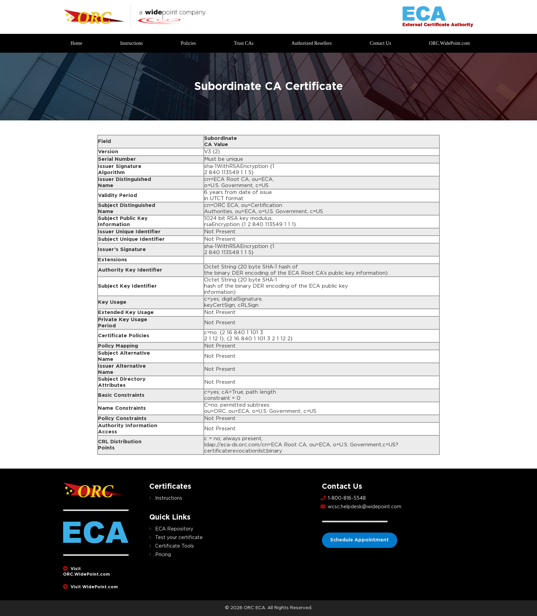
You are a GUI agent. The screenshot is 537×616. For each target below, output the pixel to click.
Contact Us (380, 43)
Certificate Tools (174, 546)
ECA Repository (174, 529)
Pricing (163, 554)
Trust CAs (243, 43)
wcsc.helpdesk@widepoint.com (364, 506)
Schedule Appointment (359, 540)
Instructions (131, 43)
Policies (188, 43)
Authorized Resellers (311, 43)
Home (76, 43)
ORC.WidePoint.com (449, 43)
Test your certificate (179, 537)
